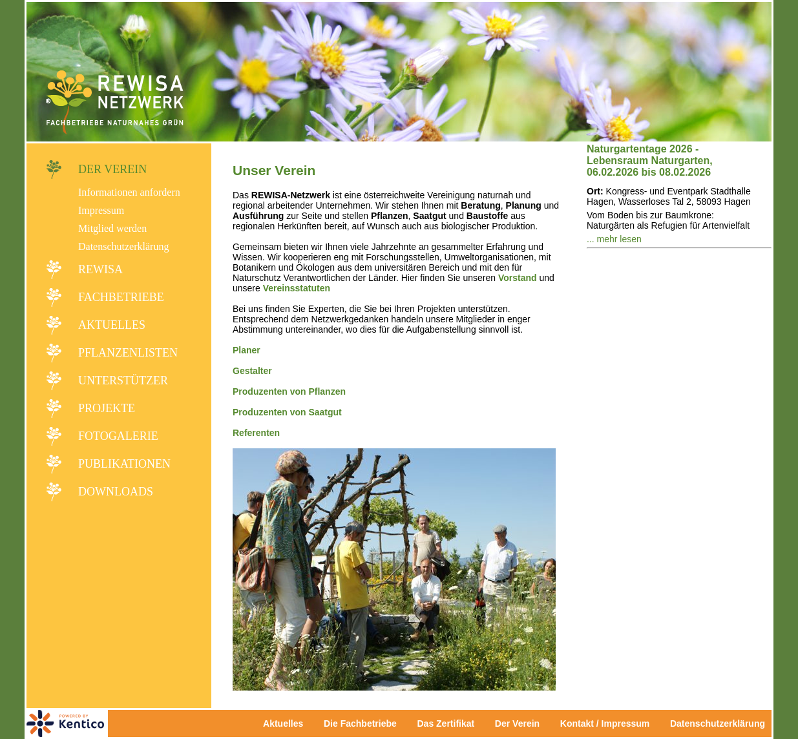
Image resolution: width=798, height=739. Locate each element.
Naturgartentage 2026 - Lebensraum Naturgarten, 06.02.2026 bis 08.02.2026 (650, 160)
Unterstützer (123, 380)
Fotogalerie (118, 436)
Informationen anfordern (129, 192)
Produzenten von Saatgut (287, 412)
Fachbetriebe (121, 297)
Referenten (256, 433)
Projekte (106, 408)
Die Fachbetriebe (360, 723)
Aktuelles (111, 324)
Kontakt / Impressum (608, 723)
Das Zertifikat (445, 723)
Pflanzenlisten (128, 352)
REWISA (100, 269)
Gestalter (252, 371)
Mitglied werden (112, 228)
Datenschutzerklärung (123, 246)
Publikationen (124, 463)
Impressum (101, 210)
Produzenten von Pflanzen (289, 391)
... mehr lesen (614, 239)
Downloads (115, 491)
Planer (246, 350)
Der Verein (112, 169)
